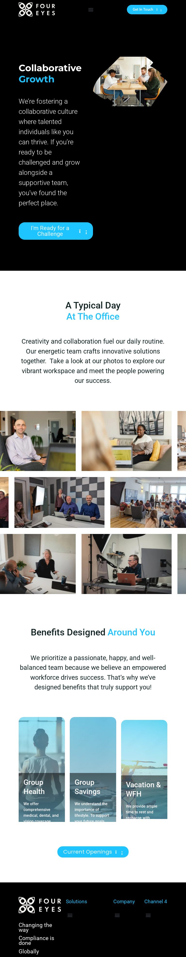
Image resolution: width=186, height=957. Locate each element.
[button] (91, 10)
